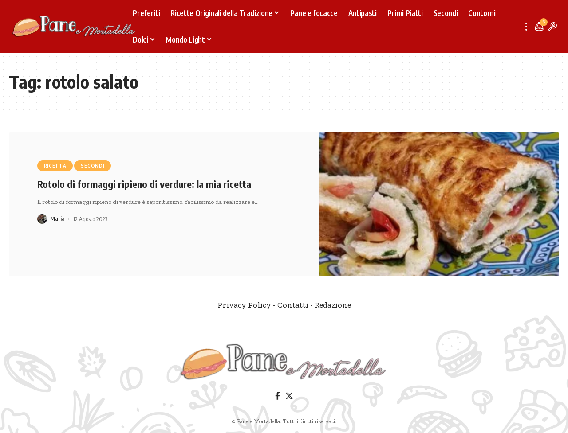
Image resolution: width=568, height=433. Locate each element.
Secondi (92, 165)
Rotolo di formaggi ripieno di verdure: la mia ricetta (144, 184)
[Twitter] (289, 396)
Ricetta (55, 165)
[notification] (539, 26)
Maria (57, 218)
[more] (526, 26)
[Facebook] (277, 396)
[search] (552, 26)
